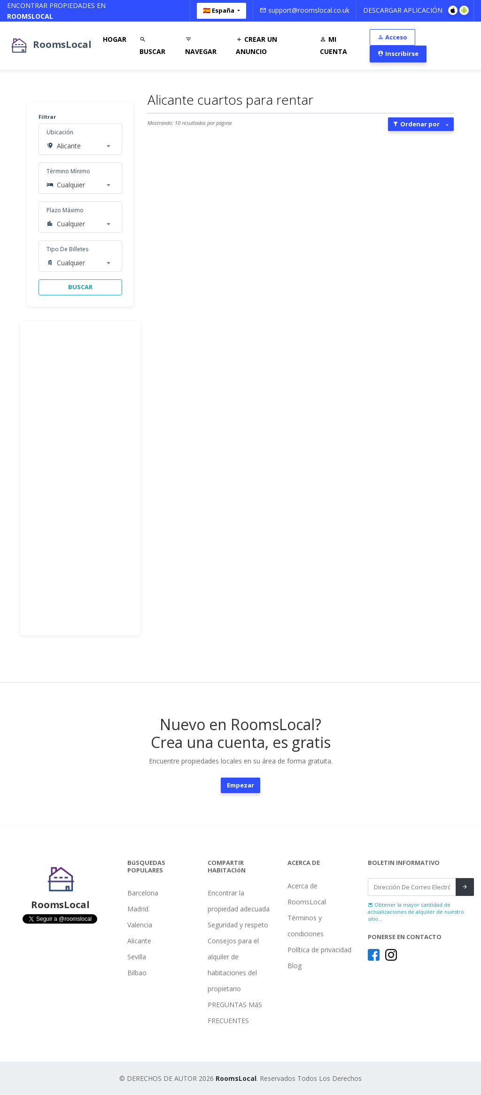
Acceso (392, 37)
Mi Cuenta (333, 45)
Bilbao (137, 972)
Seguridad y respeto (238, 924)
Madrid (137, 908)
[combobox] (83, 146)
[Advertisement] (80, 478)
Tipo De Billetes (67, 249)
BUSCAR (80, 287)
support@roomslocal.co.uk (304, 10)
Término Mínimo (68, 171)
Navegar (201, 45)
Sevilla (136, 956)
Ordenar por (416, 124)
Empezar (240, 785)
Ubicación (60, 132)
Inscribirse (398, 53)
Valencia (139, 924)
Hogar (114, 39)
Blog (294, 965)
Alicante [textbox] (69, 145)
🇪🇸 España (219, 10)
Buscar (152, 45)
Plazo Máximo (65, 210)
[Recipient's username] (412, 887)
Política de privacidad (319, 949)
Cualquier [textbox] (71, 184)
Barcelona (142, 892)
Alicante (139, 940)
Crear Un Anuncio (256, 45)
